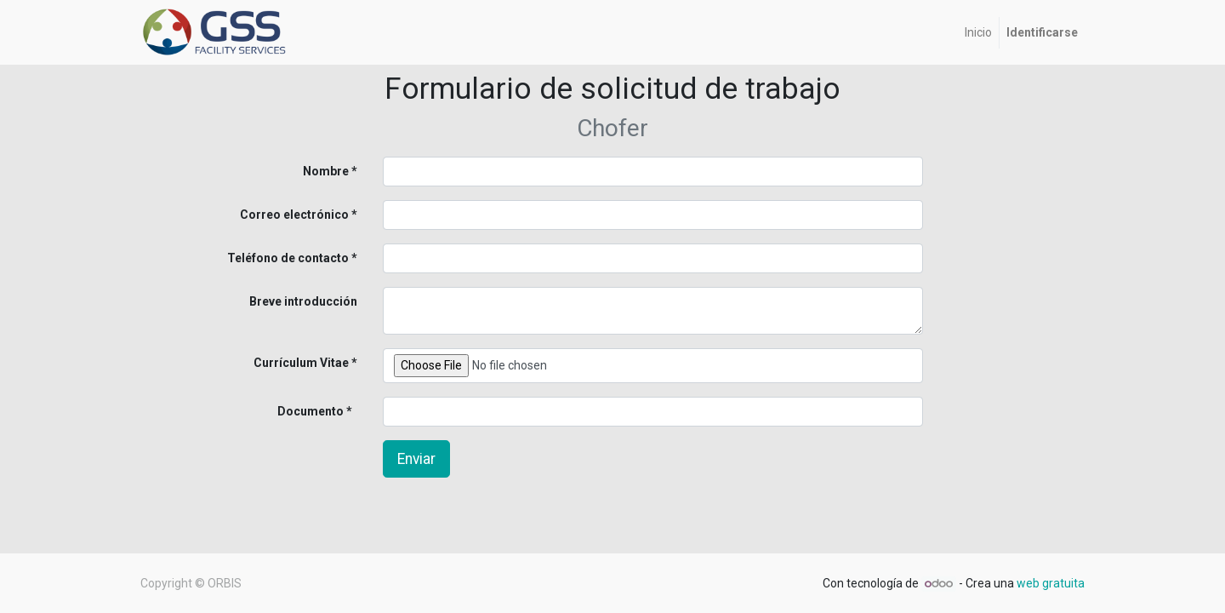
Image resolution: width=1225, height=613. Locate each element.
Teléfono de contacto (288, 258)
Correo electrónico (294, 214)
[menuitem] (978, 33)
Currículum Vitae (301, 363)
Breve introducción (303, 301)
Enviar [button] (416, 458)
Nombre (326, 171)
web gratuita (1051, 583)
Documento (282, 411)
